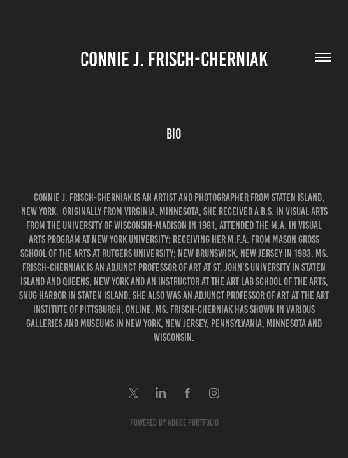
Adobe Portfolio (193, 422)
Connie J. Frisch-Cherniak (174, 59)
